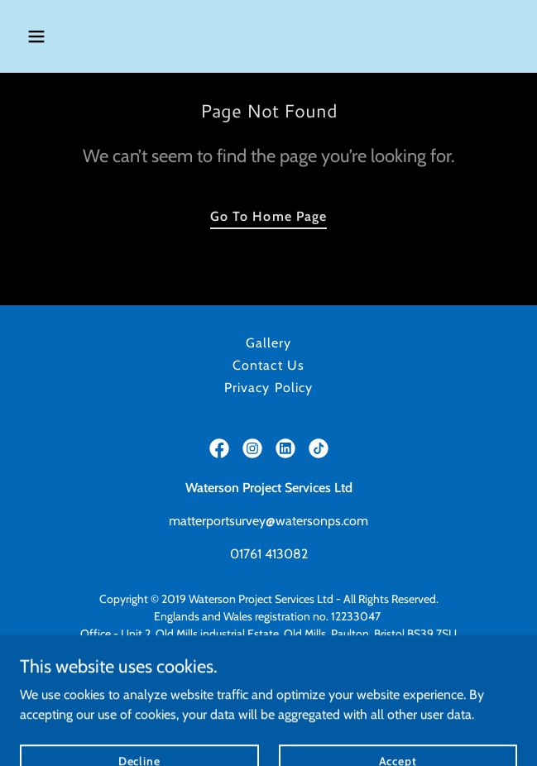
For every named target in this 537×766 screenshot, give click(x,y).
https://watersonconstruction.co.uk (268, 685)
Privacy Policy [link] (268, 387)
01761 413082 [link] (269, 554)
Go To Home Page (268, 216)
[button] (77, 36)
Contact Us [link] (268, 365)
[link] (219, 448)
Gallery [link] (268, 343)
